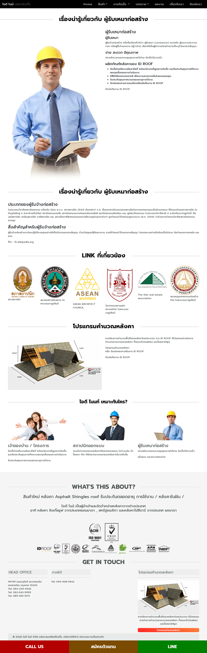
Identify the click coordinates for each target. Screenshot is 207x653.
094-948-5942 (65, 582)
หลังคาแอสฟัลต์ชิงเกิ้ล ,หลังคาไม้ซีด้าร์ (58, 637)
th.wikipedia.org (24, 242)
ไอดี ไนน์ (16, 4)
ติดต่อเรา (196, 4)
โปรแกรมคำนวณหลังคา (117, 348)
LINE (172, 646)
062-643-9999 (22, 592)
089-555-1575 (21, 596)
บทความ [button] (141, 4)
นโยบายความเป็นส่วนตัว (91, 637)
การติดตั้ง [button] (120, 4)
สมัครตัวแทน (103, 646)
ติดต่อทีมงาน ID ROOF (117, 89)
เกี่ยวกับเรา (177, 4)
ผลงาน (159, 4)
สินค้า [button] (101, 4)
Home (87, 4)
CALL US (34, 646)
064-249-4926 (22, 589)
